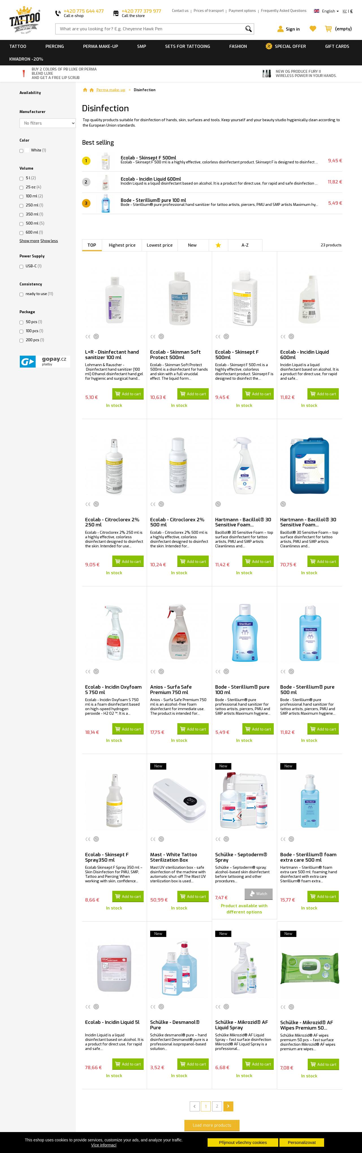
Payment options (242, 10)
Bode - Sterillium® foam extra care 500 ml (308, 851)
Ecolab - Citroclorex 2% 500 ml (177, 520)
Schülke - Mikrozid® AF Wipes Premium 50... (306, 1016)
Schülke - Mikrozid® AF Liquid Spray (241, 1016)
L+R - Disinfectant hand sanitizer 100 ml (112, 355)
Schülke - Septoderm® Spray (241, 851)
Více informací (103, 1145)
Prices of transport (209, 10)
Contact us (180, 10)
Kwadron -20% (26, 59)
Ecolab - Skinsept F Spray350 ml (107, 851)
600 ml (34, 232)
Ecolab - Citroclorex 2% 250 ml (112, 520)
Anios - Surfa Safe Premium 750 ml (171, 685)
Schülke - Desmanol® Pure (175, 1016)
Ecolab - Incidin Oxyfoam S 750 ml (113, 685)
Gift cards (337, 46)
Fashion (238, 46)
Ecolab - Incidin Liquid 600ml (153, 179)
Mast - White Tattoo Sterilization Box (173, 851)
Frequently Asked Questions (284, 10)
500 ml (35, 223)
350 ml (34, 214)
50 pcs (34, 321)
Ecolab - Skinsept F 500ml (151, 158)
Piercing (55, 46)
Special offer (290, 46)
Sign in (293, 29)
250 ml (34, 205)
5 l (31, 178)
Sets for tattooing (187, 46)
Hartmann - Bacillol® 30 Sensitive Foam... (243, 520)
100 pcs (34, 330)
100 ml (34, 196)
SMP (141, 46)
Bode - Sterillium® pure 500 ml (307, 685)
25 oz (33, 187)
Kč (345, 11)
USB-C (34, 266)
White (38, 150)
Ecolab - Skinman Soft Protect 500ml (175, 355)
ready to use (39, 293)
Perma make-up (100, 46)
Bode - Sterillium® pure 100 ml (156, 200)
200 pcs (35, 340)
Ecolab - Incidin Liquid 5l (112, 1013)
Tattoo (17, 46)
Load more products (212, 1114)
